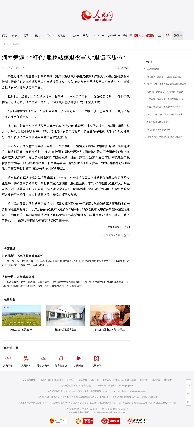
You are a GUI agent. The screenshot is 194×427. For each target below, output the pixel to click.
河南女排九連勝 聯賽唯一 (158, 130)
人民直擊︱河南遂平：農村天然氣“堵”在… (166, 99)
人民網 (5, 44)
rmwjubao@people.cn (137, 391)
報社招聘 (58, 380)
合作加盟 (95, 380)
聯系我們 (168, 380)
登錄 (179, 35)
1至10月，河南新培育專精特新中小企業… (166, 92)
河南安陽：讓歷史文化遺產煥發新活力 (164, 77)
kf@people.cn (70, 391)
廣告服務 (83, 380)
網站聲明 (131, 380)
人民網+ (25, 360)
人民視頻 (78, 360)
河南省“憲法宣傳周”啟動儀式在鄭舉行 (164, 137)
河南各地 (16, 44)
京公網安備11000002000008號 (162, 403)
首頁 (4, 35)
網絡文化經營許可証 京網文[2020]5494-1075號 (75, 403)
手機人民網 (43, 360)
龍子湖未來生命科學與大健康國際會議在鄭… (167, 84)
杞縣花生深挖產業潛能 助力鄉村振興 (164, 107)
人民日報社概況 (29, 380)
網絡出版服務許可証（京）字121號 (114, 403)
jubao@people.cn (126, 385)
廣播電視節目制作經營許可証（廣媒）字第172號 (134, 397)
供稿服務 (107, 380)
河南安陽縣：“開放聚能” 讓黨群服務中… (166, 114)
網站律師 (144, 380)
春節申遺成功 (153, 69)
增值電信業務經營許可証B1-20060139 (93, 397)
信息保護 (156, 380)
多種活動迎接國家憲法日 (158, 122)
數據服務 (119, 380)
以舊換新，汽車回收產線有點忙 (22, 256)
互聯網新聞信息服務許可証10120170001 (55, 397)
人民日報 (8, 360)
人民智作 (96, 360)
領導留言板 (61, 360)
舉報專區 (127, 35)
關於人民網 (45, 380)
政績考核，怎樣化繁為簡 (18, 276)
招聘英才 (71, 380)
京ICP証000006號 (139, 403)
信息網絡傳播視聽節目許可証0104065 (35, 403)
